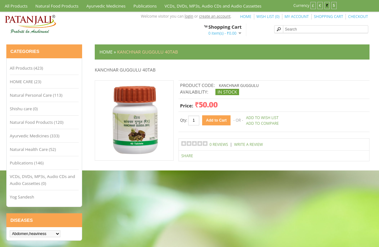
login (189, 16)
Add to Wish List (262, 117)
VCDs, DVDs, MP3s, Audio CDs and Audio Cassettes (213, 6)
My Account (297, 16)
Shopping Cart (328, 16)
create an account (215, 16)
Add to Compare (262, 123)
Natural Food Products (56, 6)
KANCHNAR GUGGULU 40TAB (147, 52)
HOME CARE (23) (25, 81)
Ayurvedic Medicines (106, 6)
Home (245, 16)
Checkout (358, 16)
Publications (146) (27, 163)
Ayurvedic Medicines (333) (34, 136)
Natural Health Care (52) (33, 149)
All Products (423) (26, 68)
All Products (16, 6)
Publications (145, 6)
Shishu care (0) (24, 109)
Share (187, 155)
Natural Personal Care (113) (36, 95)
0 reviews (218, 144)
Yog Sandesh (22, 197)
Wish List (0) (268, 16)
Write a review (248, 144)
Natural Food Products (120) (36, 122)
